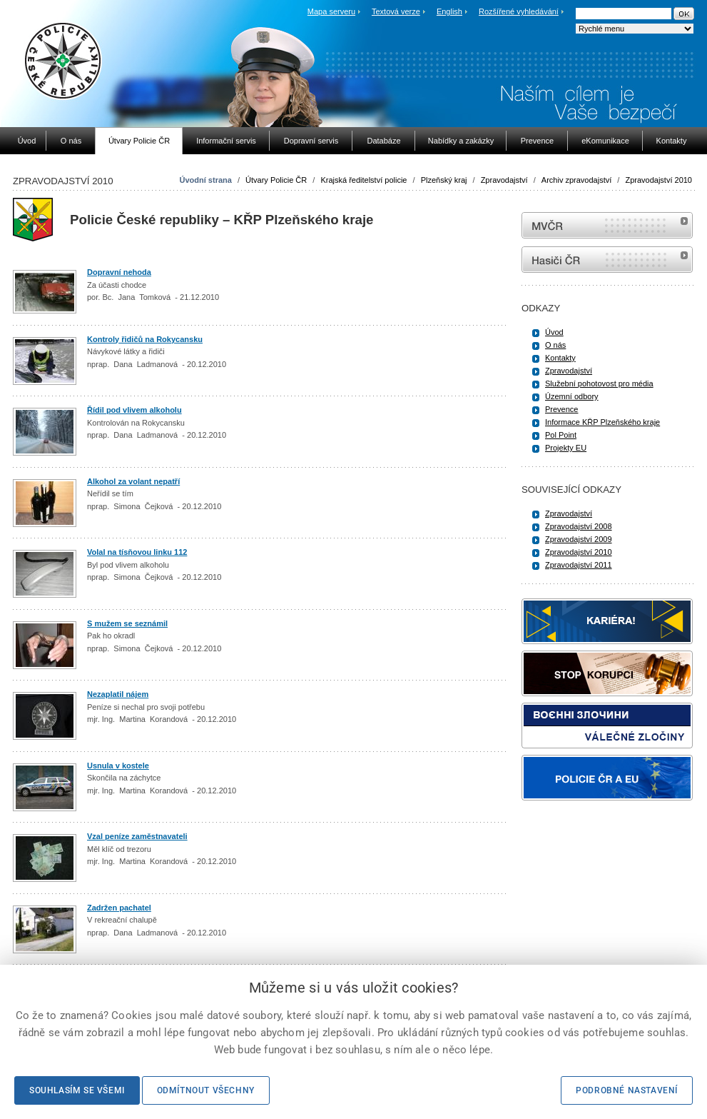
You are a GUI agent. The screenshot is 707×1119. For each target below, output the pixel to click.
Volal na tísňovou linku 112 (137, 552)
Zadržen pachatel (119, 907)
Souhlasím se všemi (77, 1090)
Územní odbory (572, 396)
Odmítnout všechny (206, 1090)
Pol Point (560, 435)
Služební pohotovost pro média (599, 383)
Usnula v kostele (118, 765)
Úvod (554, 332)
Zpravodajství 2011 (578, 565)
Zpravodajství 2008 (578, 526)
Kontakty (560, 357)
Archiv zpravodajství (576, 180)
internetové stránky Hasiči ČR (607, 259)
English (449, 11)
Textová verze (396, 11)
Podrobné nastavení (627, 1090)
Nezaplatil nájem (117, 694)
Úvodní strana (206, 180)
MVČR (607, 225)
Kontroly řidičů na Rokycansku (145, 339)
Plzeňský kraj (444, 180)
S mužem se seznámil (127, 623)
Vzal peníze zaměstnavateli (137, 836)
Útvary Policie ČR (276, 180)
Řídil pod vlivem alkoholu (134, 410)
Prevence (561, 409)
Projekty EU (565, 447)
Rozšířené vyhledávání (519, 11)
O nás (555, 345)
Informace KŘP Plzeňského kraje (602, 422)
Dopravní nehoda (119, 272)
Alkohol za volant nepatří (133, 481)
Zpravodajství (504, 180)
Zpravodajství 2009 (578, 539)
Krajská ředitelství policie (363, 180)
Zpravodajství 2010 (658, 180)
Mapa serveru (331, 11)
